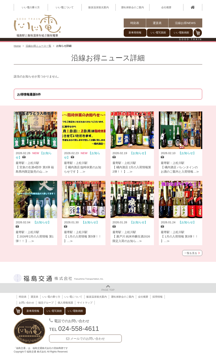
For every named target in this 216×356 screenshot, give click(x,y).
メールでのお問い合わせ (87, 338)
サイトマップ (84, 302)
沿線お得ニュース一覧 (38, 45)
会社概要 (166, 7)
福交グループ (46, 302)
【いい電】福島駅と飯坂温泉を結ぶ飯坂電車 (37, 26)
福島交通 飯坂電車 (29, 331)
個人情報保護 (65, 302)
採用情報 (157, 296)
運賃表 (157, 23)
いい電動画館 (181, 32)
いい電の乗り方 (51, 296)
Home (17, 45)
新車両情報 (135, 32)
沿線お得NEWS (185, 23)
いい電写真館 (158, 32)
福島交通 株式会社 (58, 278)
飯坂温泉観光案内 (98, 7)
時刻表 (134, 23)
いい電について (73, 296)
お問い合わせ (26, 302)
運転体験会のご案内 (132, 7)
